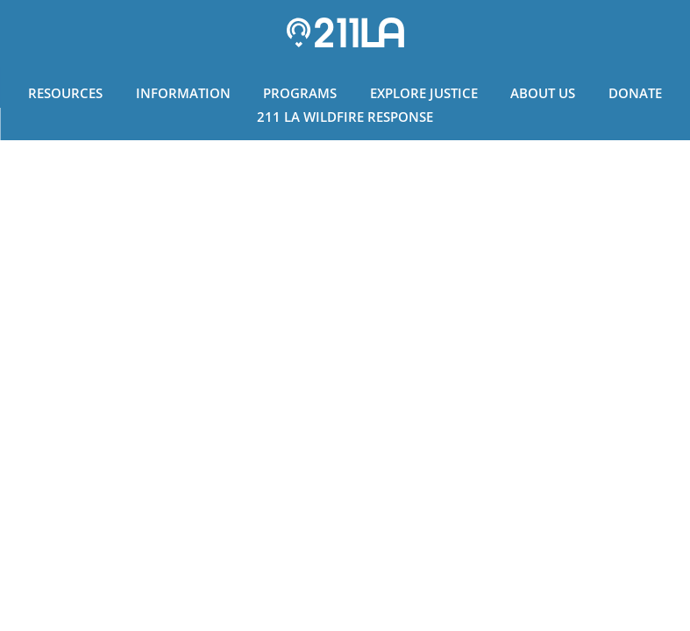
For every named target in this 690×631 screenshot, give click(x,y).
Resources (65, 93)
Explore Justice (424, 93)
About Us (542, 93)
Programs (300, 93)
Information (183, 93)
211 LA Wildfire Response (345, 116)
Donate (635, 93)
